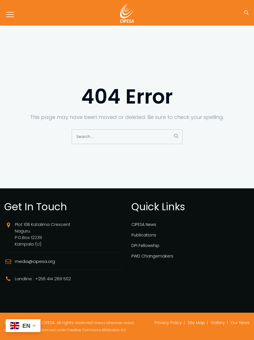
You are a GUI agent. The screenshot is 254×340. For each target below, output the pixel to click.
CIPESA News (143, 224)
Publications (143, 235)
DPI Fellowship (145, 245)
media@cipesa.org (35, 261)
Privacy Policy (168, 322)
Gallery (218, 322)
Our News (240, 322)
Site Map (196, 322)
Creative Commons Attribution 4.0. (96, 329)
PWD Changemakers (152, 256)
